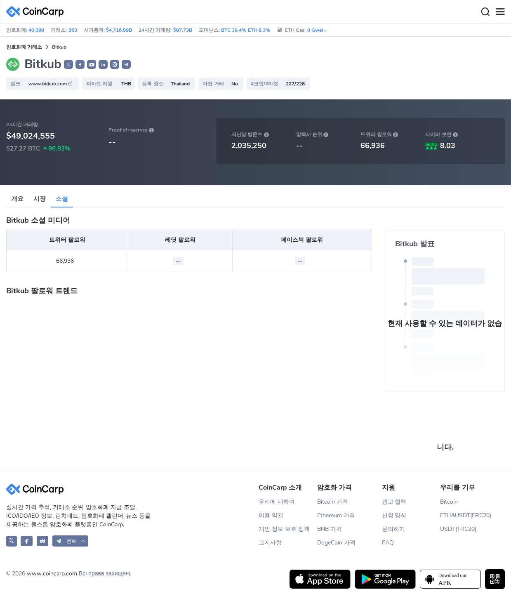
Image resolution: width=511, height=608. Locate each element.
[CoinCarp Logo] (37, 12)
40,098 (36, 30)
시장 (39, 199)
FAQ (388, 543)
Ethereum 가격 (336, 515)
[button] (80, 64)
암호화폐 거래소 (24, 47)
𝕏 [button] (68, 64)
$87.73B (182, 30)
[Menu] (500, 12)
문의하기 (393, 529)
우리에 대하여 (277, 502)
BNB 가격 (329, 529)
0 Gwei (317, 30)
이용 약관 (271, 515)
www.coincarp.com (52, 573)
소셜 (62, 199)
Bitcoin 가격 (332, 502)
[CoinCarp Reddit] (43, 541)
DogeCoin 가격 (336, 543)
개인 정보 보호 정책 (284, 529)
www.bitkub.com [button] (50, 83)
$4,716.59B (119, 30)
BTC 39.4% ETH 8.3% (245, 30)
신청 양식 (394, 515)
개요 (17, 199)
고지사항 (270, 543)
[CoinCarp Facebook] (27, 541)
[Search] (485, 12)
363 (72, 30)
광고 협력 (394, 502)
